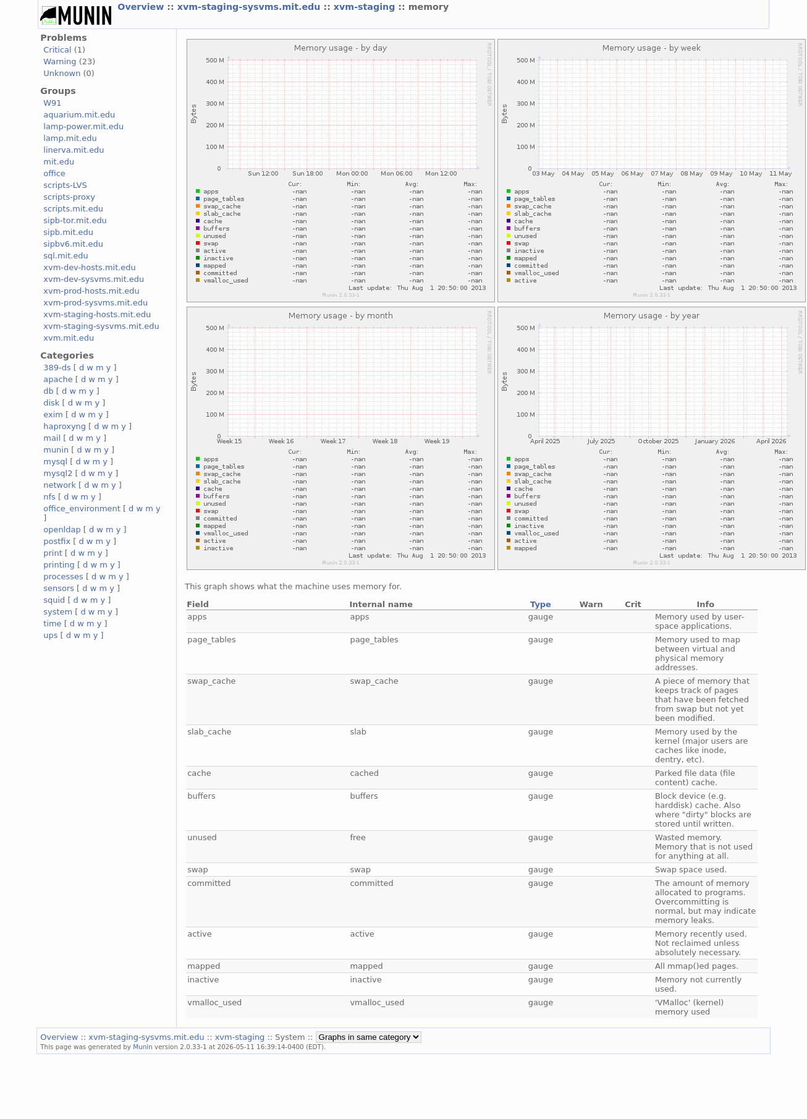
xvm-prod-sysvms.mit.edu (95, 302)
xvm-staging (366, 7)
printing (58, 564)
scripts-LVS (65, 185)
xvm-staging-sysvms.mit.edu (250, 7)
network (59, 485)
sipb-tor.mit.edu (75, 220)
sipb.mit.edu (68, 232)
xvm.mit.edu (68, 338)
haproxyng (64, 426)
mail (52, 438)
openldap (61, 529)
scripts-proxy (69, 197)
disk (51, 402)
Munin (143, 1046)
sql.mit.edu (65, 255)
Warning (59, 61)
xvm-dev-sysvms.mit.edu (93, 279)
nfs (49, 496)
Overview (142, 7)
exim (53, 414)
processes (63, 576)
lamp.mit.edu (69, 138)
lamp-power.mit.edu (83, 126)
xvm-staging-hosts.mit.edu (97, 314)
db (48, 391)
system (57, 611)
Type (540, 604)
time (52, 623)
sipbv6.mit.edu (73, 244)
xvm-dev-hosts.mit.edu (89, 267)
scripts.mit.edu (73, 208)
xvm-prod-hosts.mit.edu (91, 291)
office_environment (81, 508)
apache (57, 379)
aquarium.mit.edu (79, 114)
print (52, 553)
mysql (55, 461)
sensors (58, 588)
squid (54, 600)
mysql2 (57, 473)
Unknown (61, 73)
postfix (56, 541)
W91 (52, 103)
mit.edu (58, 161)
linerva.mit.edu (73, 150)
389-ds (56, 367)
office (54, 173)
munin (56, 449)
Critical (57, 49)
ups (50, 635)
